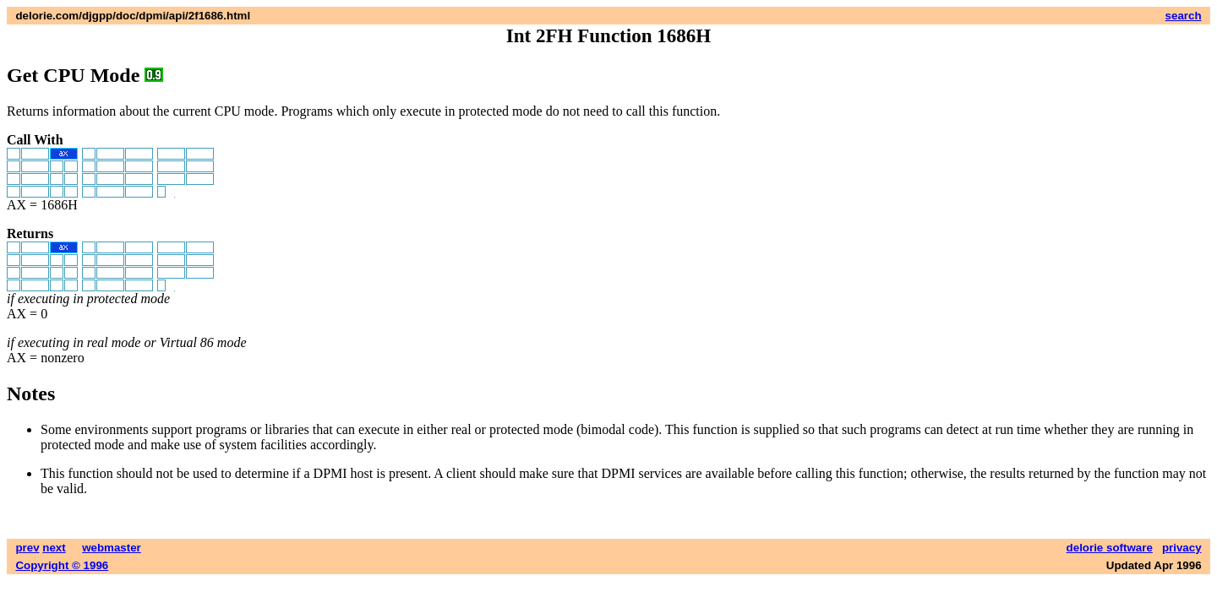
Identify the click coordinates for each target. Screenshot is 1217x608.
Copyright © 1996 (61, 565)
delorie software (1110, 547)
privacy (1182, 547)
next (53, 547)
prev (27, 547)
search (1183, 15)
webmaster (111, 547)
